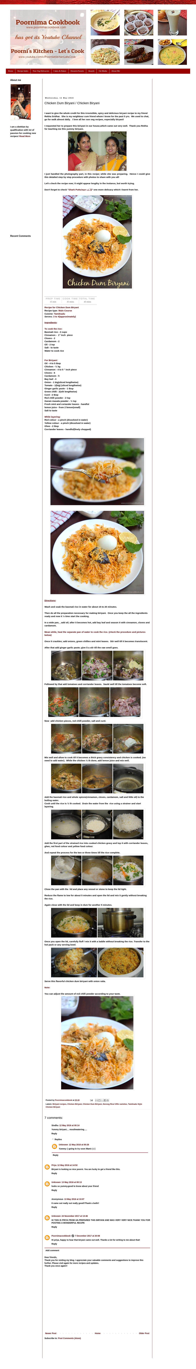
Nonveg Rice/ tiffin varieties (115, 1104)
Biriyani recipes (59, 1104)
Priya (53, 1165)
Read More (25, 136)
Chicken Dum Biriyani (92, 1104)
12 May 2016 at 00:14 (69, 1125)
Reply (54, 1133)
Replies (58, 1139)
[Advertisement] (97, 85)
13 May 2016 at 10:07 (74, 1199)
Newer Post (50, 1333)
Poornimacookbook (61, 1236)
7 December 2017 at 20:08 (87, 1236)
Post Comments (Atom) (69, 1338)
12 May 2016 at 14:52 (67, 1165)
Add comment (52, 1250)
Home (97, 1333)
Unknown (63, 1144)
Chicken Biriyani (74, 1104)
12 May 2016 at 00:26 (79, 1144)
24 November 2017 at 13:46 (75, 1216)
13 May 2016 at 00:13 (72, 1182)
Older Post (144, 1333)
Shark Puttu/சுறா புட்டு (80, 189)
